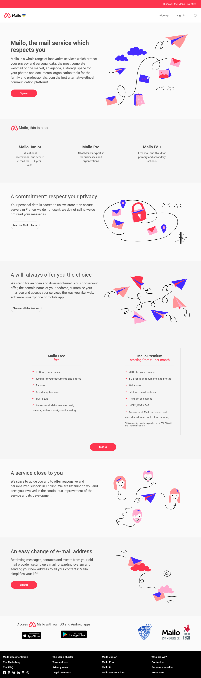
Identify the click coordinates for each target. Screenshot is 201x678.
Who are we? (159, 656)
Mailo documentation (15, 656)
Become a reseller (162, 667)
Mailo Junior (109, 656)
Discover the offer (179, 4)
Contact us (158, 662)
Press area (158, 672)
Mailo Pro (107, 667)
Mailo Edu (108, 662)
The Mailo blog (11, 662)
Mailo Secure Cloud (113, 672)
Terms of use (60, 662)
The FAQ (8, 667)
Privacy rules (60, 667)
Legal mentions (61, 672)
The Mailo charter (62, 656)
